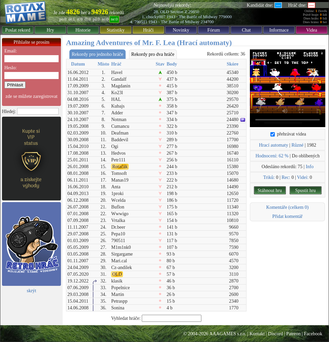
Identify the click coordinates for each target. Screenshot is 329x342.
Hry (50, 30)
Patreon (293, 333)
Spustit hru (305, 190)
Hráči (148, 30)
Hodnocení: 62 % (272, 155)
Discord (275, 333)
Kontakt (257, 333)
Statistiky (116, 30)
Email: (10, 50)
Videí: (302, 177)
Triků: (269, 177)
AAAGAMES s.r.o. (227, 333)
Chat (246, 30)
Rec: (286, 177)
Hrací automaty (273, 145)
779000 (225, 16)
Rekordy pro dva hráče (152, 54)
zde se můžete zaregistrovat (31, 96)
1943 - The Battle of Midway (192, 16)
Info (310, 166)
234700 (207, 21)
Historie (83, 30)
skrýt (31, 290)
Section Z (178, 11)
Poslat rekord (17, 30)
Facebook (313, 333)
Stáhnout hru (270, 190)
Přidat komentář (287, 216)
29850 (193, 11)
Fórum (213, 30)
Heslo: (10, 67)
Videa (311, 30)
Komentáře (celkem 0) (287, 207)
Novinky (181, 30)
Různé (297, 145)
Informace (279, 30)
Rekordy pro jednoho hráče (97, 54)
